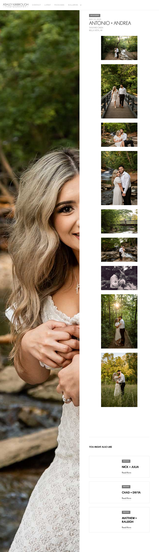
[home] (16, 5)
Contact (36, 5)
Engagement (94, 15)
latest (48, 5)
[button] (73, 5)
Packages (59, 5)
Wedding (126, 461)
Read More (126, 473)
